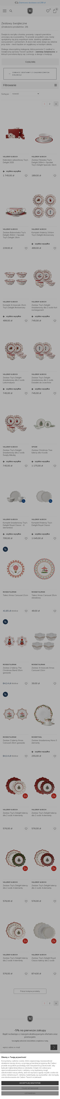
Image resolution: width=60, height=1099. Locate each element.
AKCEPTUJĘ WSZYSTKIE (30, 1083)
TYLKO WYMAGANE (30, 1088)
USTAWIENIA (30, 1093)
